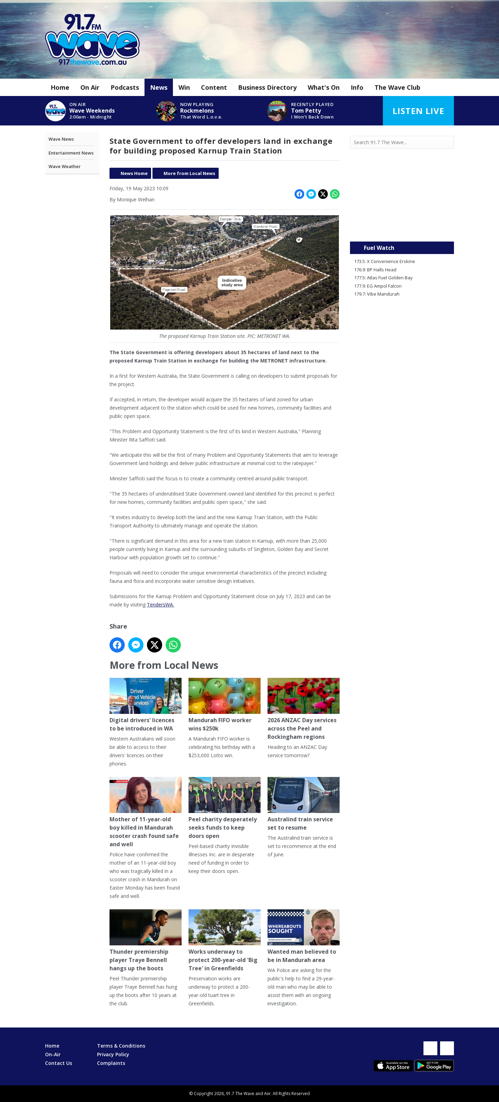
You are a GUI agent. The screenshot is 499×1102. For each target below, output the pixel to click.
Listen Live (418, 110)
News (158, 87)
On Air (89, 87)
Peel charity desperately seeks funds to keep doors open (225, 808)
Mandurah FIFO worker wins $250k (225, 705)
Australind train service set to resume (304, 804)
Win (184, 87)
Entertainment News (71, 153)
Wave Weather (65, 166)
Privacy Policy (113, 1054)
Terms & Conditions (121, 1045)
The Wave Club (397, 87)
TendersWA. (160, 604)
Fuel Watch (379, 248)
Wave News (61, 139)
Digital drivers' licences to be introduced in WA (146, 705)
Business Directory (267, 87)
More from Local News (189, 173)
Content (214, 87)
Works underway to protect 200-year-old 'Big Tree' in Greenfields (225, 941)
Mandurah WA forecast (402, 227)
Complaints (111, 1063)
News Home (134, 173)
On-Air (53, 1054)
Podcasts (125, 87)
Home (60, 87)
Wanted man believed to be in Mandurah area (304, 937)
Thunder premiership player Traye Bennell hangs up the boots (146, 941)
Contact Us (58, 1063)
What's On (324, 87)
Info (357, 87)
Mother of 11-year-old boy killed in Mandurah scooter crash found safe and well (146, 812)
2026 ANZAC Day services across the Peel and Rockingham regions (304, 709)
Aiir (267, 1093)
